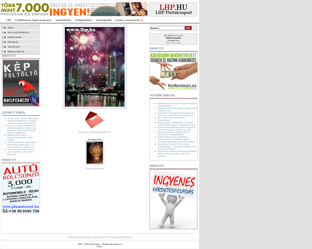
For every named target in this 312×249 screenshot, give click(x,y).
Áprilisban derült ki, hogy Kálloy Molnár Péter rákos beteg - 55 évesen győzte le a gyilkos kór (21, 144)
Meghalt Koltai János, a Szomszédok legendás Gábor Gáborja (20, 137)
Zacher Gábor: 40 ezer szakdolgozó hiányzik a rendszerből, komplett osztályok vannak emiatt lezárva (22, 120)
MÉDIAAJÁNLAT (16, 51)
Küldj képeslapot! (173, 42)
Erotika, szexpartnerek (127, 20)
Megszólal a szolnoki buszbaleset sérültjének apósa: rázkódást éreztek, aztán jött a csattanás (177, 153)
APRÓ (10, 27)
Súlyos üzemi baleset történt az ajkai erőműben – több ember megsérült (21, 151)
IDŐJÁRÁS (13, 42)
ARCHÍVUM (14, 47)
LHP (8, 20)
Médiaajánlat (126, 237)
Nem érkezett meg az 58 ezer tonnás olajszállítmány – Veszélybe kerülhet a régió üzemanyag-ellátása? (177, 146)
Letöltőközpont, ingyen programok (33, 20)
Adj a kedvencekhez (96, 237)
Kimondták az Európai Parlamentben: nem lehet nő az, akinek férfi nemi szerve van (176, 114)
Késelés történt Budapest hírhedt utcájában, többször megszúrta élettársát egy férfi (177, 128)
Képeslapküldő (104, 20)
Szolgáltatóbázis (83, 20)
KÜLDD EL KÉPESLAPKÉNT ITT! (94, 132)
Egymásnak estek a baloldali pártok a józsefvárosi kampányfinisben (174, 133)
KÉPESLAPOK (14, 37)
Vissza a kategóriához (94, 168)
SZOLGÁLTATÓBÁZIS (18, 32)
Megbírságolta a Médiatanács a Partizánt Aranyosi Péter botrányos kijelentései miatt (176, 123)
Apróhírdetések (63, 20)
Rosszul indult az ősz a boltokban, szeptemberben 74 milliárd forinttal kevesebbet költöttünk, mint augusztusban (176, 139)
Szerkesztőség (112, 237)
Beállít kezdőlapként (77, 237)
